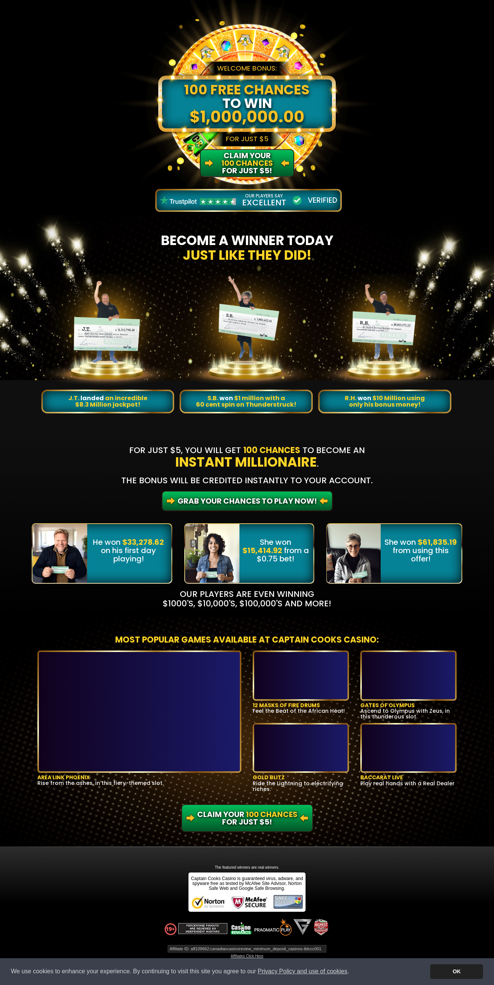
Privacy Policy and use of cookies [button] (302, 971)
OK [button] (456, 971)
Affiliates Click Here (247, 956)
